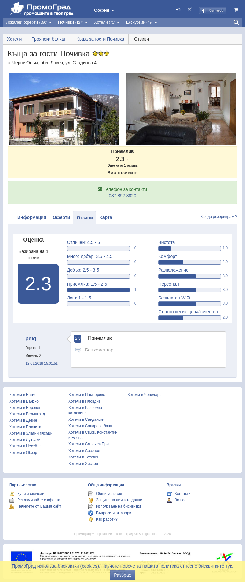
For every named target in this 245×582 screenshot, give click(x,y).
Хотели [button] (107, 22)
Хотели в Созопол (84, 451)
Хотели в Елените (25, 427)
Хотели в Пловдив (84, 401)
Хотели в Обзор (23, 452)
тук (229, 566)
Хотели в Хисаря (83, 463)
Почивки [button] (73, 22)
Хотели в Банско (24, 401)
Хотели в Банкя (23, 394)
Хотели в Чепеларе (144, 394)
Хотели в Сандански (86, 419)
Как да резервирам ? (218, 217)
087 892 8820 (122, 195)
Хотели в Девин (23, 420)
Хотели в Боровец (25, 407)
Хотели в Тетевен (83, 457)
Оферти (61, 217)
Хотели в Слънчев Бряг (89, 444)
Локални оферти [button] (29, 22)
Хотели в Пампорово (86, 394)
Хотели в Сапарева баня (90, 426)
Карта (106, 217)
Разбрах (122, 575)
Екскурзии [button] (141, 22)
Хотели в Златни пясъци (31, 433)
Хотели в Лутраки (24, 439)
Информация (31, 217)
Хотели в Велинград (27, 414)
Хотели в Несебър (25, 446)
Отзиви (85, 217)
